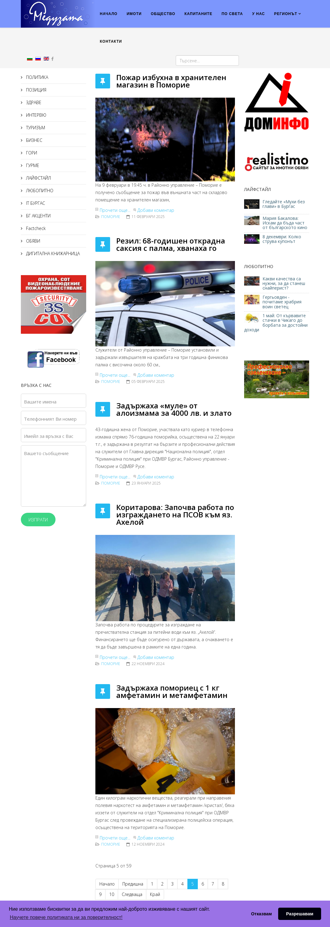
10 (111, 894)
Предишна (132, 884)
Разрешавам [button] (299, 913)
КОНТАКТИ (111, 41)
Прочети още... (115, 210)
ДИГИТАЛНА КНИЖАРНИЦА (52, 253)
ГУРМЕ (32, 165)
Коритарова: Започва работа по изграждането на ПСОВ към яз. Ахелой (175, 514)
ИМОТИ (134, 14)
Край (155, 894)
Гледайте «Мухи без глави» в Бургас (284, 204)
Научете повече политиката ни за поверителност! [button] (66, 917)
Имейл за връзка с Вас (48, 436)
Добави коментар (155, 210)
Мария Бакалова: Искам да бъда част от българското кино (286, 223)
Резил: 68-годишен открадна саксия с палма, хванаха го (170, 244)
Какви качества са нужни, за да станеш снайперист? (284, 283)
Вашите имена (40, 402)
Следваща (132, 894)
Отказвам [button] (261, 913)
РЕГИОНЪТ (285, 14)
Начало (107, 884)
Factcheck (35, 228)
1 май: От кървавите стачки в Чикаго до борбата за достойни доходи (276, 323)
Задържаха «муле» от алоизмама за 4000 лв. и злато (174, 409)
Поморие (110, 216)
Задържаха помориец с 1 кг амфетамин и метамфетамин (172, 691)
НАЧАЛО (108, 14)
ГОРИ (31, 153)
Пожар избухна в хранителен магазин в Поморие (171, 81)
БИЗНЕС (33, 140)
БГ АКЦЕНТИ (38, 216)
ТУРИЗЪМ (35, 127)
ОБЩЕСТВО (163, 14)
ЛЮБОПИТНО (39, 190)
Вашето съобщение (46, 453)
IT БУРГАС (35, 203)
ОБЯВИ (32, 241)
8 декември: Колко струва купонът (282, 239)
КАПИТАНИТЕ (198, 14)
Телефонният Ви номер (50, 419)
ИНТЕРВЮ (35, 115)
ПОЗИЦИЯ (35, 90)
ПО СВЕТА (232, 14)
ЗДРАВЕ (33, 102)
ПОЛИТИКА (36, 77)
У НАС (258, 14)
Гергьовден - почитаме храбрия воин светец (282, 302)
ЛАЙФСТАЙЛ (38, 178)
